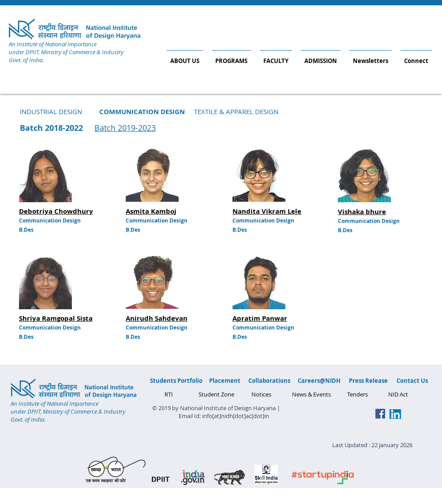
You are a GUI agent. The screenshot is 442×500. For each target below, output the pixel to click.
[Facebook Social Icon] (380, 414)
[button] (142, 111)
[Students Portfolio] (176, 380)
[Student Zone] (216, 394)
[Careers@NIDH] (319, 380)
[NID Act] (398, 394)
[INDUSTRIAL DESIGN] (51, 111)
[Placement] (224, 380)
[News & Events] (311, 394)
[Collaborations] (269, 380)
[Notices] (261, 394)
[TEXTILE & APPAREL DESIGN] (236, 111)
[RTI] (169, 394)
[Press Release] (368, 380)
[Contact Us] (412, 380)
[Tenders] (357, 394)
